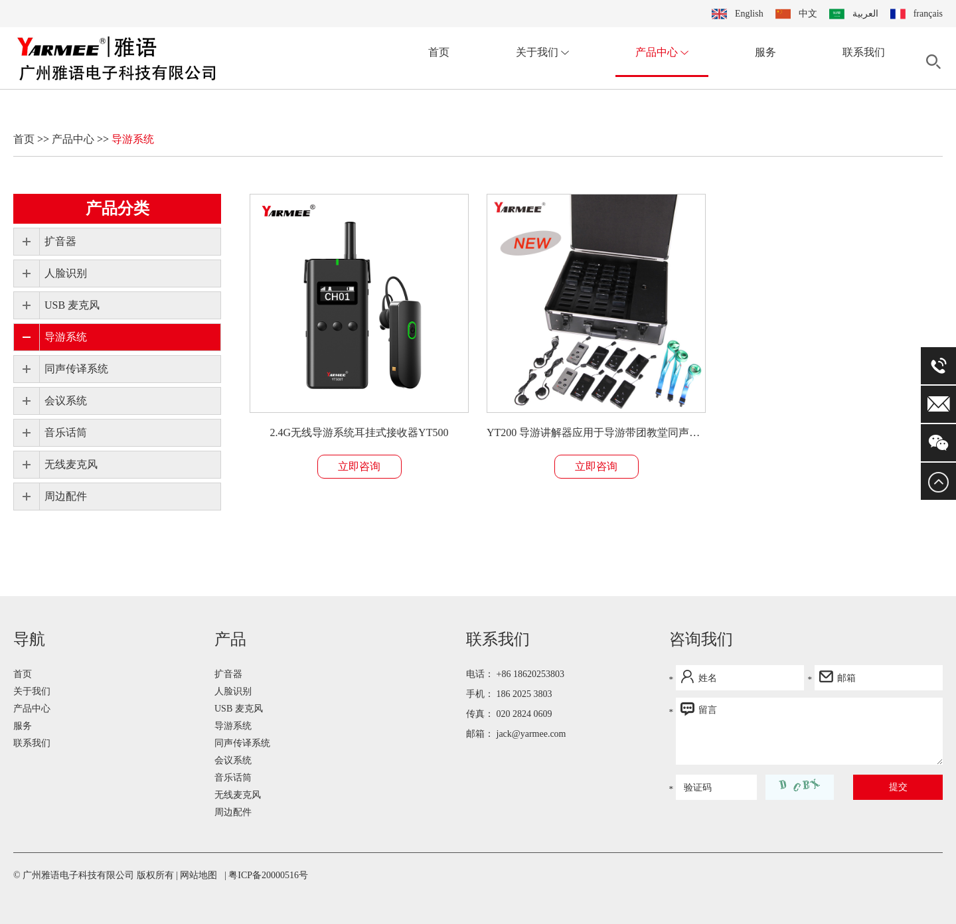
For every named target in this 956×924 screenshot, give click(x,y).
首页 (438, 52)
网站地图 (198, 875)
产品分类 (117, 208)
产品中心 (661, 52)
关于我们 (542, 52)
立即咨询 (359, 466)
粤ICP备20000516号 (268, 875)
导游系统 (133, 139)
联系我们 (863, 52)
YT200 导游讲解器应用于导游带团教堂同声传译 (596, 432)
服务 (765, 52)
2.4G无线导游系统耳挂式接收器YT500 (359, 432)
